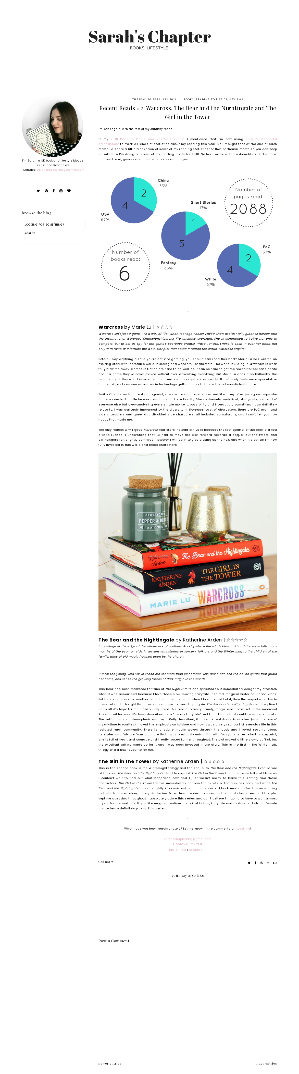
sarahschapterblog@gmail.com (60, 170)
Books (189, 99)
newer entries (109, 1063)
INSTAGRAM (177, 850)
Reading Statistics (211, 99)
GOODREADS (197, 850)
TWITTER (197, 844)
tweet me (242, 828)
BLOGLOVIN (181, 844)
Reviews (236, 99)
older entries (266, 1063)
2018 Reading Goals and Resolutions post (148, 139)
